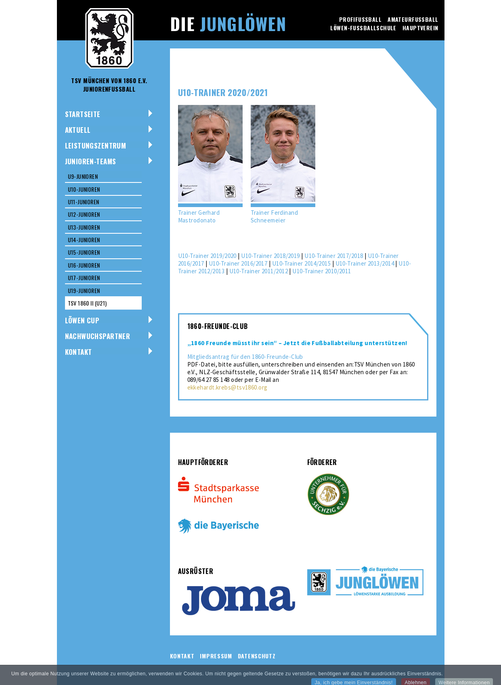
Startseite (83, 114)
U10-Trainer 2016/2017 (238, 263)
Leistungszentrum (95, 145)
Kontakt (78, 352)
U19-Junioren (84, 290)
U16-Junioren (84, 265)
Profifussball (360, 19)
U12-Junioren (84, 214)
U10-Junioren (84, 189)
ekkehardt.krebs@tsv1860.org (227, 387)
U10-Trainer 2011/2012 (258, 271)
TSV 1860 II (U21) (87, 303)
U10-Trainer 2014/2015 (301, 263)
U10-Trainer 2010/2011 (321, 271)
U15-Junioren (84, 252)
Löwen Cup (82, 320)
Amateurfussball (413, 19)
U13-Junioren (84, 227)
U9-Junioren (83, 176)
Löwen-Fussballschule (363, 27)
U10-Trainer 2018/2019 (270, 256)
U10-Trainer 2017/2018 (333, 256)
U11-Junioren (83, 201)
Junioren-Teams (90, 161)
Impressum (216, 655)
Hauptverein (420, 27)
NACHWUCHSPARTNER (97, 336)
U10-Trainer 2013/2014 (364, 263)
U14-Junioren (84, 239)
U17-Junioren (84, 277)
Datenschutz (257, 655)
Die (228, 23)
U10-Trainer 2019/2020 (207, 256)
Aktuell (78, 130)
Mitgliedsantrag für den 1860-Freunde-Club (245, 356)
